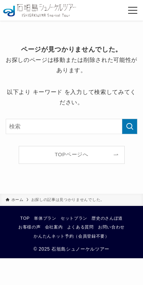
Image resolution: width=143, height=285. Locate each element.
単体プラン (45, 218)
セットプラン (74, 218)
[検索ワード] (71, 126)
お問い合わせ (111, 227)
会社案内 (54, 227)
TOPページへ (71, 154)
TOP (25, 218)
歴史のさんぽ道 (107, 218)
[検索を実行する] (129, 126)
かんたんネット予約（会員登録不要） (71, 236)
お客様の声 (29, 227)
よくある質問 (80, 227)
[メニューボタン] (132, 10)
